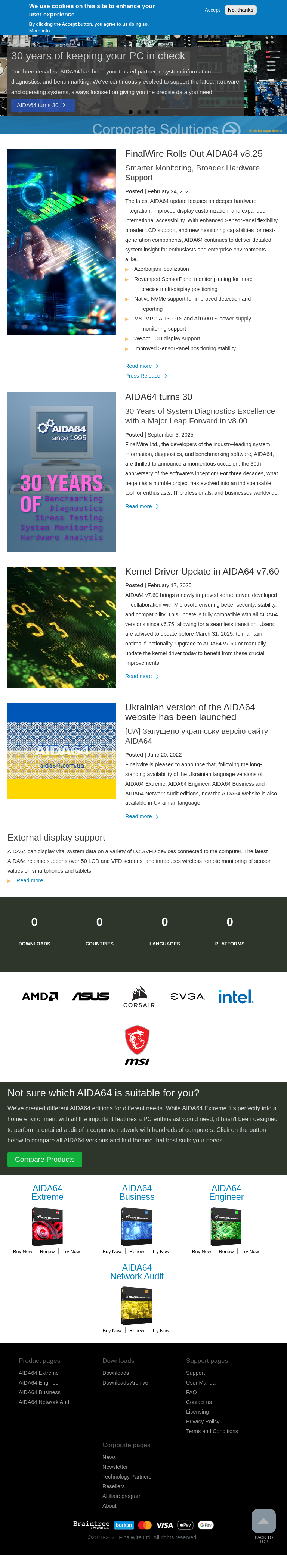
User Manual (201, 1383)
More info (39, 31)
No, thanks (240, 10)
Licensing (197, 1412)
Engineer (226, 1193)
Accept (212, 10)
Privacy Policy (203, 1421)
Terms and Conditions (212, 1431)
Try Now (71, 1251)
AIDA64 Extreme (39, 1373)
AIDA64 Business (40, 1392)
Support (195, 1373)
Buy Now (22, 1251)
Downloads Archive (125, 1383)
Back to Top (264, 1526)
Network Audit (137, 1272)
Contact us (199, 1402)
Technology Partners (126, 1477)
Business (137, 1193)
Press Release (142, 376)
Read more (141, 366)
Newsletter (115, 1467)
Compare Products (45, 1159)
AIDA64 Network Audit (45, 1402)
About (109, 1506)
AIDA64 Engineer (39, 1383)
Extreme (47, 1193)
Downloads (115, 1373)
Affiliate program (122, 1496)
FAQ (191, 1392)
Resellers (113, 1486)
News (109, 1457)
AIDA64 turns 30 (37, 105)
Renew (47, 1251)
